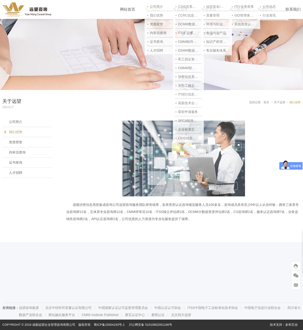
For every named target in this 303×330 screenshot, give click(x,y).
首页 (266, 102)
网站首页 (127, 9)
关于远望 (152, 9)
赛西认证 (158, 315)
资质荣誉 (15, 142)
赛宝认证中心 (135, 315)
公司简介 (15, 122)
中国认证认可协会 (167, 308)
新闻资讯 (264, 9)
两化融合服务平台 (62, 315)
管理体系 (208, 9)
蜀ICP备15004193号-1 (109, 324)
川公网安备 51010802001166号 (150, 324)
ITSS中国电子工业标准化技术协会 (212, 308)
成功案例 (236, 9)
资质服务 (180, 9)
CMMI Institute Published (100, 315)
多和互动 (291, 324)
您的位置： (256, 102)
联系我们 (293, 9)
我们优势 (15, 132)
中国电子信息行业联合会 (262, 308)
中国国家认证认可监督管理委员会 (123, 308)
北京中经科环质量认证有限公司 (68, 308)
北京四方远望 (181, 315)
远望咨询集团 (29, 308)
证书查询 (15, 162)
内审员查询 (17, 152)
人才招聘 (15, 173)
